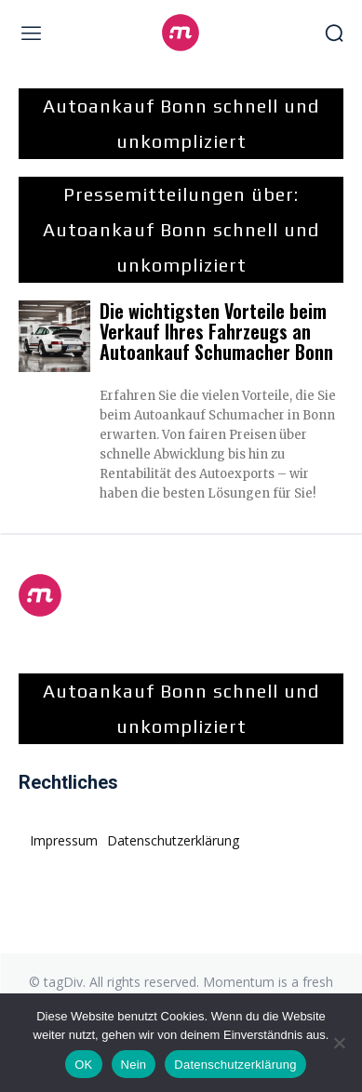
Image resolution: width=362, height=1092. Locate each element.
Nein (134, 1065)
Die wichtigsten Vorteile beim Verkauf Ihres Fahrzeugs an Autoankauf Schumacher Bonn (216, 331)
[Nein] (338, 1042)
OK (83, 1065)
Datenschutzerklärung (235, 1065)
